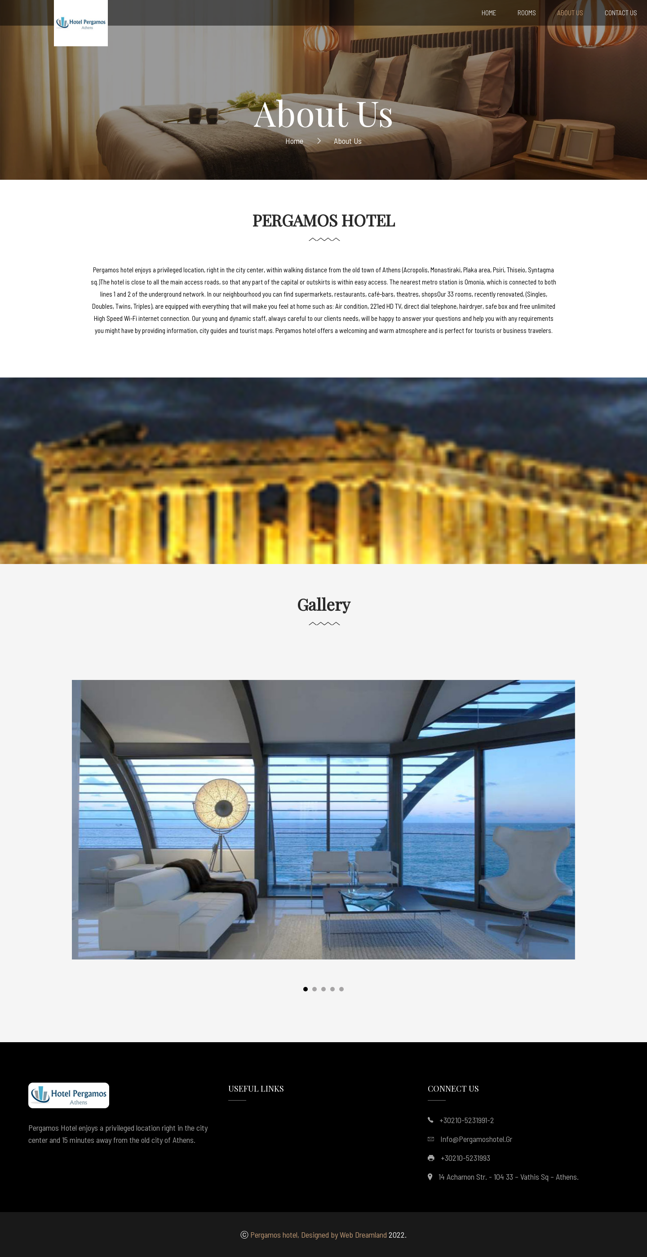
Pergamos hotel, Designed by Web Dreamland (318, 1234)
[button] (305, 991)
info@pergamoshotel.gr (476, 1139)
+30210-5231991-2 (466, 1120)
